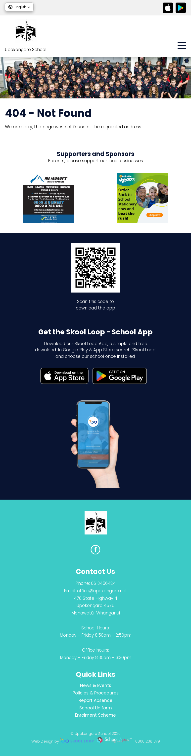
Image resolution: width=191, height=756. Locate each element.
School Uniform (95, 708)
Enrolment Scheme (95, 715)
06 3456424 (103, 583)
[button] (19, 7)
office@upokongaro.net (102, 591)
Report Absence (95, 700)
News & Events (95, 685)
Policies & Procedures (96, 693)
